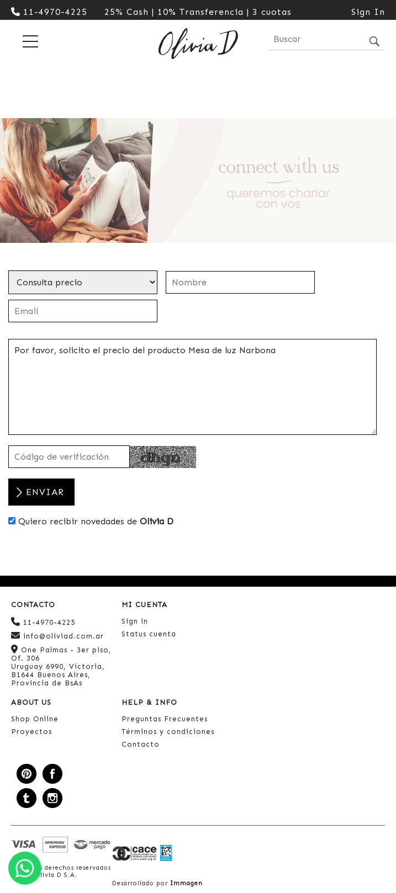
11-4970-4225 (49, 12)
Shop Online (35, 719)
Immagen (186, 883)
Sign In (368, 12)
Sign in (135, 621)
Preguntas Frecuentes (165, 719)
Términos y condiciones (168, 731)
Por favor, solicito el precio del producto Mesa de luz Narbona (192, 387)
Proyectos (31, 731)
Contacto (141, 744)
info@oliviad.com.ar (57, 635)
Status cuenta (149, 634)
